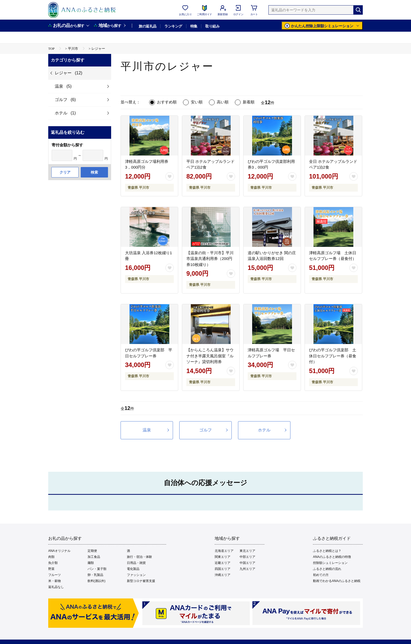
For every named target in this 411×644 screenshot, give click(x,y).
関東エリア (222, 557)
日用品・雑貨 (136, 563)
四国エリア (222, 569)
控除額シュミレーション (330, 563)
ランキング (173, 26)
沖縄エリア (222, 575)
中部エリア (247, 557)
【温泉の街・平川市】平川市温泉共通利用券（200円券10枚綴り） (210, 259)
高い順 (223, 102)
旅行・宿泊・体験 (139, 557)
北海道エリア (224, 551)
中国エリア (247, 563)
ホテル (264, 430)
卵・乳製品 (95, 575)
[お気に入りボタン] (169, 176)
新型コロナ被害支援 (141, 581)
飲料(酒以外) (96, 581)
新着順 (249, 102)
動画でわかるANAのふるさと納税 (336, 581)
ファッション (136, 575)
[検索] (358, 10)
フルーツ (54, 575)
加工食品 (94, 557)
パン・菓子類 (97, 569)
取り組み (212, 26)
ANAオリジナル (59, 551)
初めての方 (321, 575)
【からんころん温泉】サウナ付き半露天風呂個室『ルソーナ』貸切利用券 (210, 356)
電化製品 (133, 569)
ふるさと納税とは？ (327, 551)
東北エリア (247, 551)
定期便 (92, 551)
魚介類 (53, 563)
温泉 (147, 430)
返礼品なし (56, 587)
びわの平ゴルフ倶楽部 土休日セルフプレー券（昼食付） (332, 356)
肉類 (51, 557)
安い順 (197, 102)
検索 (94, 172)
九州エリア (247, 569)
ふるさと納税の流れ (327, 569)
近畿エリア (222, 563)
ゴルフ (205, 430)
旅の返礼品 (147, 26)
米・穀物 (54, 581)
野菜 (51, 569)
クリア (65, 172)
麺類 (91, 563)
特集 (193, 26)
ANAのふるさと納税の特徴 (332, 557)
